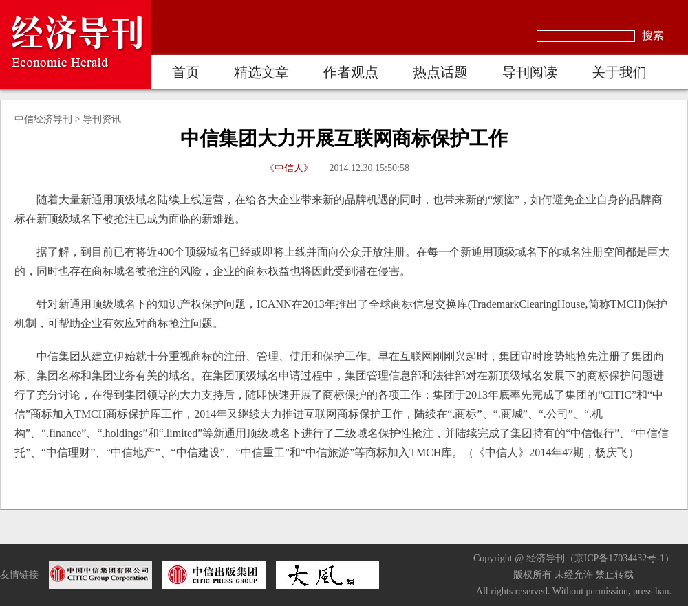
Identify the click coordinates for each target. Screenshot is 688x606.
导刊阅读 (529, 72)
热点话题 (440, 72)
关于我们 (619, 72)
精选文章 (261, 72)
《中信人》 (289, 168)
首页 (186, 72)
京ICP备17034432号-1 (619, 558)
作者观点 (350, 72)
